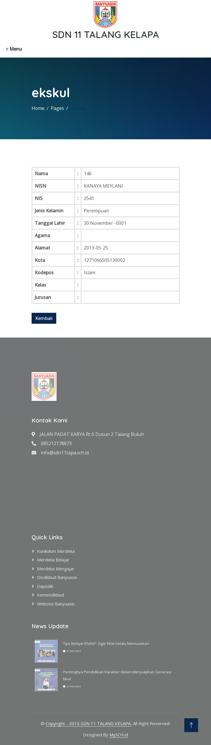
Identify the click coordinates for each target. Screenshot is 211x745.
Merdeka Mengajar (55, 568)
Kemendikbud (50, 595)
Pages (57, 108)
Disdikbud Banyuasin (57, 577)
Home (38, 108)
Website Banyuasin (56, 604)
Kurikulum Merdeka (56, 551)
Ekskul (77, 108)
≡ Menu (14, 49)
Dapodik (45, 586)
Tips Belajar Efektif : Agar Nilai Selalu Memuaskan (106, 643)
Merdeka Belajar (53, 560)
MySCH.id (118, 735)
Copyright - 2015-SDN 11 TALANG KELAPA (88, 723)
